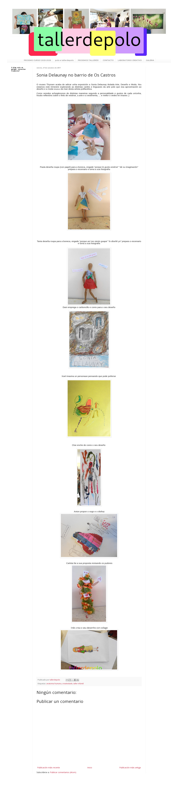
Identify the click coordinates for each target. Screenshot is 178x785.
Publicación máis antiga (130, 767)
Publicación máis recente (48, 767)
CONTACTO (108, 60)
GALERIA (150, 60)
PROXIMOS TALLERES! (88, 60)
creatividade (67, 683)
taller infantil (78, 683)
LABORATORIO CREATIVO (130, 60)
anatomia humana (53, 683)
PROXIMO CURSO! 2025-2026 (37, 60)
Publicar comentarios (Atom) (63, 772)
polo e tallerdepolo (64, 60)
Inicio (89, 767)
